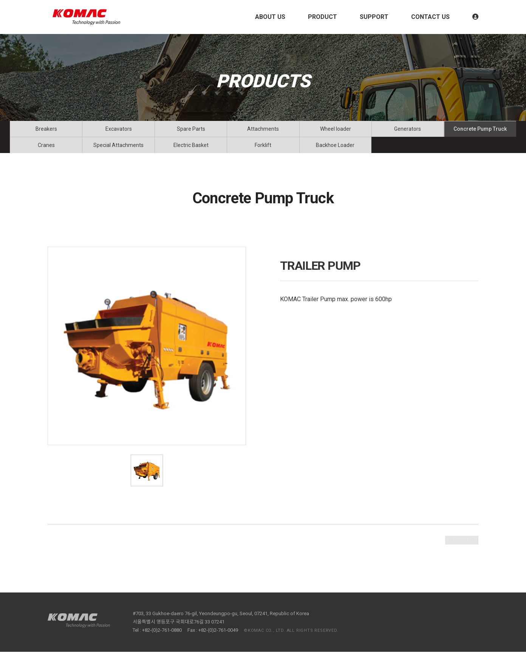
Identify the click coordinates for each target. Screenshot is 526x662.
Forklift (263, 153)
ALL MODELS (454, 554)
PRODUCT (322, 16)
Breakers (46, 131)
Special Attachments (118, 153)
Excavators (118, 131)
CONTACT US (430, 16)
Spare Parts (191, 131)
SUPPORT (374, 16)
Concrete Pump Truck (480, 131)
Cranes (46, 153)
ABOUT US (270, 16)
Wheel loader (335, 131)
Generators (407, 131)
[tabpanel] (147, 356)
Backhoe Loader (335, 153)
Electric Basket (191, 153)
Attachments (263, 131)
